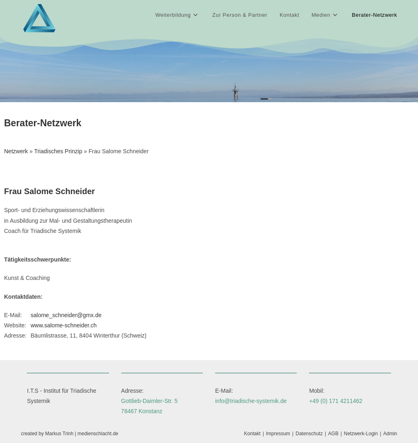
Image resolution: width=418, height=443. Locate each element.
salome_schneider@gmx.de (66, 315)
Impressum (278, 433)
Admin (390, 433)
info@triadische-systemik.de (251, 401)
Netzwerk (16, 151)
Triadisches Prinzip (58, 151)
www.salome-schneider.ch (64, 325)
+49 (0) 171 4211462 (335, 401)
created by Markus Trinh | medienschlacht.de (69, 433)
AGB (333, 433)
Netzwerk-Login (361, 433)
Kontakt (252, 433)
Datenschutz (309, 433)
